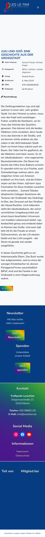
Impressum (23, 451)
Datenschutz (22, 455)
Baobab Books (28, 76)
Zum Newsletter (15, 335)
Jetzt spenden (22, 368)
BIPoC (24, 69)
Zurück (6, 288)
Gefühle (31, 69)
